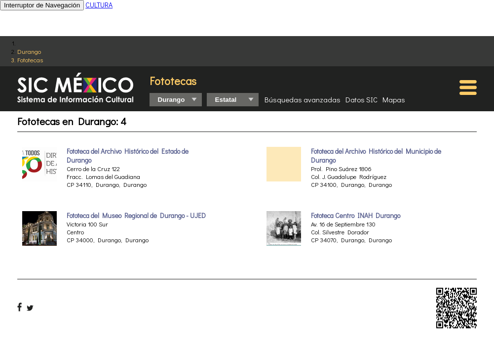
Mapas (393, 99)
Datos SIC (361, 99)
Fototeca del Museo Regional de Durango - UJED (136, 215)
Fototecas (30, 59)
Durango (29, 51)
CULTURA (99, 4)
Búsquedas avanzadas (303, 99)
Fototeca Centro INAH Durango (355, 215)
